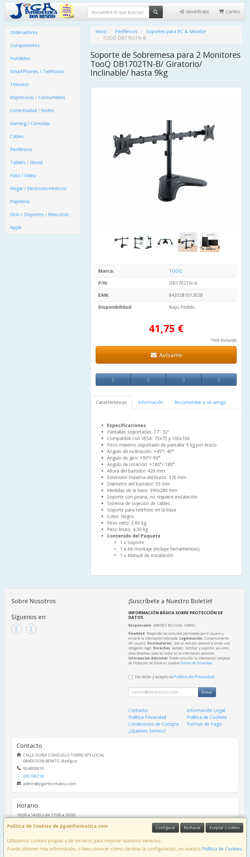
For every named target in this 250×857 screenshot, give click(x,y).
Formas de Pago (204, 724)
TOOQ (176, 271)
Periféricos (21, 149)
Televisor (19, 84)
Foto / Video (23, 175)
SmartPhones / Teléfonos (37, 71)
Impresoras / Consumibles (37, 97)
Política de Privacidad (196, 663)
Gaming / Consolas (30, 123)
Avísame (166, 355)
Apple (16, 227)
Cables (17, 136)
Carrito (229, 11)
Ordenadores (24, 32)
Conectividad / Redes (32, 110)
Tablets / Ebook (26, 162)
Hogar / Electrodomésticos (38, 188)
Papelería (20, 201)
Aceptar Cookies (224, 827)
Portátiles (20, 58)
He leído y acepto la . (175, 677)
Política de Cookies (222, 849)
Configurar (165, 827)
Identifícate (194, 11)
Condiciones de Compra (153, 724)
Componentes (25, 45)
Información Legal (206, 710)
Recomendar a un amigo (200, 402)
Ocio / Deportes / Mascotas (39, 214)
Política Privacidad (147, 717)
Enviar (206, 692)
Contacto (138, 710)
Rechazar (192, 827)
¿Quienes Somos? (147, 731)
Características (111, 402)
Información (150, 402)
